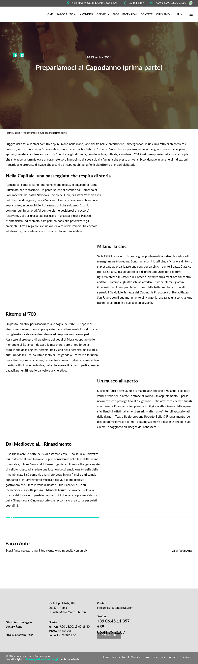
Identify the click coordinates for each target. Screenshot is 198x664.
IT (178, 14)
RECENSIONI (129, 14)
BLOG (115, 14)
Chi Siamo (186, 657)
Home (9, 133)
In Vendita (134, 657)
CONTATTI (147, 14)
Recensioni (158, 657)
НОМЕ (49, 14)
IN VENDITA (86, 14)
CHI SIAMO (163, 14)
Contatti (172, 657)
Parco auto (118, 657)
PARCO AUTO (65, 14)
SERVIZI (101, 14)
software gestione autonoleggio (41, 659)
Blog (17, 133)
